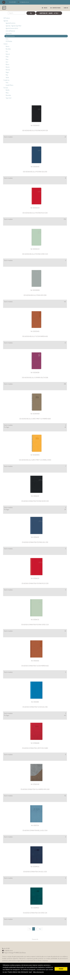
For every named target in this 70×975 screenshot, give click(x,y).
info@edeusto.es (24, 2)
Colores (5, 44)
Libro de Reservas (10, 31)
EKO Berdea (9, 41)
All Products (7, 18)
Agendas (6, 21)
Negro (7, 72)
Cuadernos (6, 80)
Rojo (7, 75)
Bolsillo (7, 90)
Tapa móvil (8, 98)
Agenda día (9, 33)
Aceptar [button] (61, 969)
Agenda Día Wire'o (10, 23)
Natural (8, 54)
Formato (6, 88)
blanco (7, 46)
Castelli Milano (9, 85)
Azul (7, 62)
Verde (7, 77)
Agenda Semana (10, 36)
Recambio (8, 95)
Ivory (7, 39)
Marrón (8, 67)
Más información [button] (38, 972)
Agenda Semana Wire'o (12, 28)
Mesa (7, 93)
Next (40, 929)
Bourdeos (8, 49)
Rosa (7, 59)
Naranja (8, 70)
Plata (7, 57)
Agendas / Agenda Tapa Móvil (13, 26)
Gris (7, 51)
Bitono (7, 64)
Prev (30, 929)
